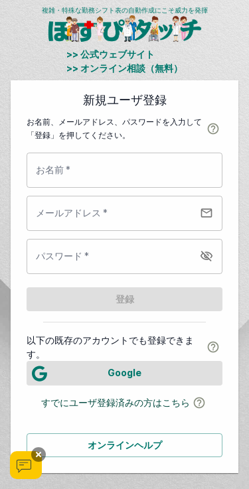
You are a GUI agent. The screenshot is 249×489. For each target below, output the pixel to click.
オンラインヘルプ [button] (125, 445)
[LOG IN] (124, 373)
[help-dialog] (213, 128)
